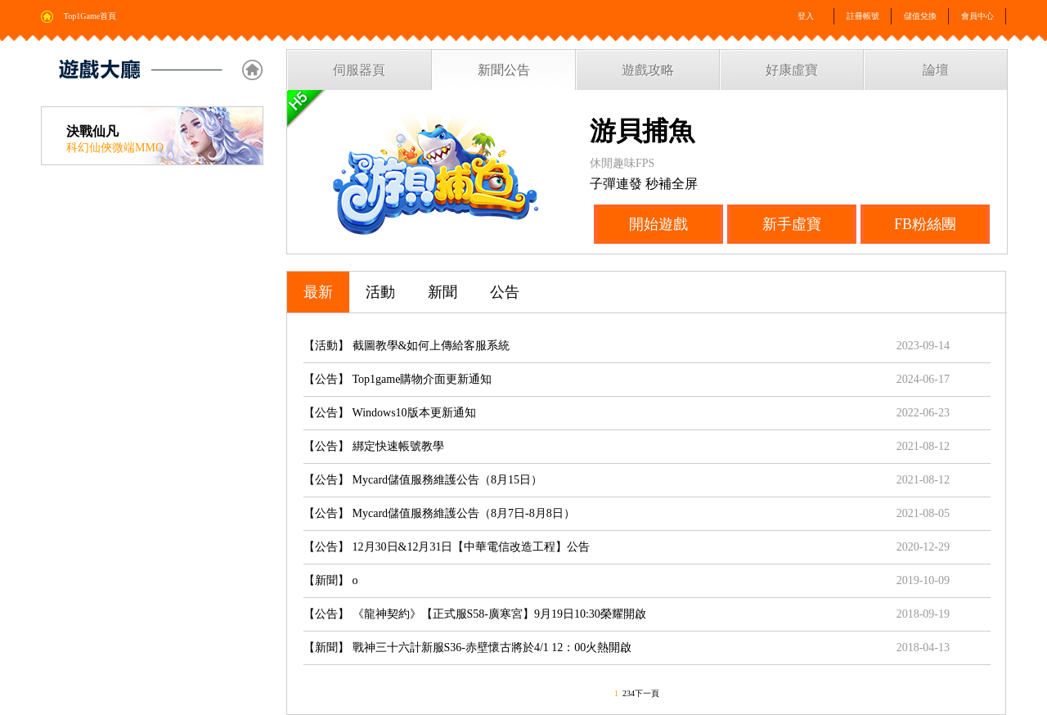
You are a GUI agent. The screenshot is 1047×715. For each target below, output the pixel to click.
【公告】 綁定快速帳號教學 (373, 446)
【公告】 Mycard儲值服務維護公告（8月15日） (422, 480)
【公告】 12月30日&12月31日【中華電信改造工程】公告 (446, 547)
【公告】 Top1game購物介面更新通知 (397, 379)
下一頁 (647, 693)
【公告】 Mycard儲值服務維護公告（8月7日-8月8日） (439, 513)
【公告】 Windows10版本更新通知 (389, 413)
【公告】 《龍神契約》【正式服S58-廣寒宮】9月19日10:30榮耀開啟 (474, 614)
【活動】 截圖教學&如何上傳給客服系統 (406, 346)
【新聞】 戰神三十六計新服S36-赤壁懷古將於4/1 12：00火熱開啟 (467, 647)
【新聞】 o (330, 580)
